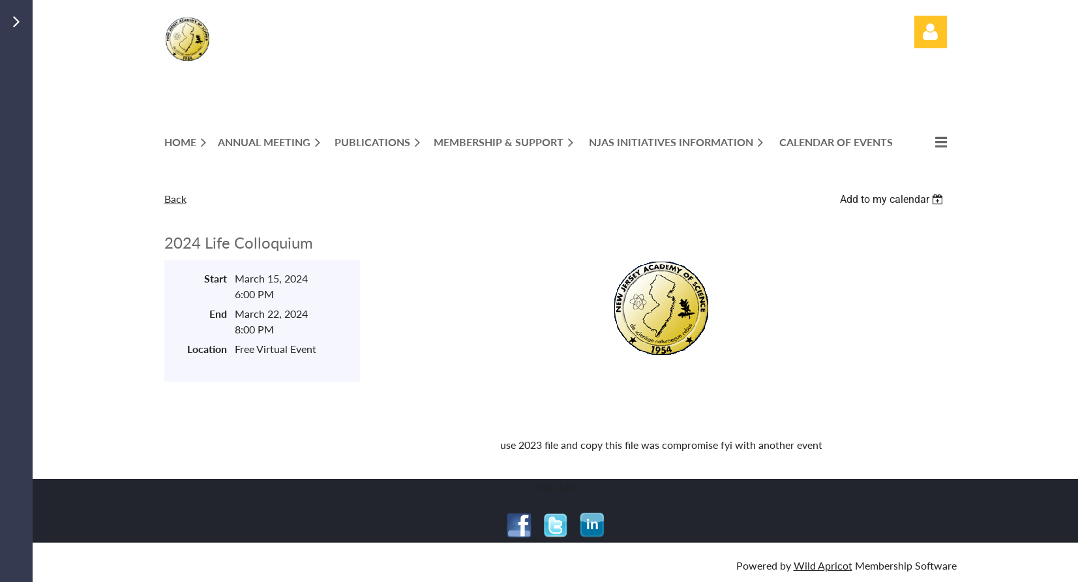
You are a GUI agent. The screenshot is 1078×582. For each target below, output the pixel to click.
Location (207, 349)
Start (215, 278)
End (218, 313)
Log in (930, 32)
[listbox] (893, 199)
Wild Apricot (823, 565)
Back (175, 198)
